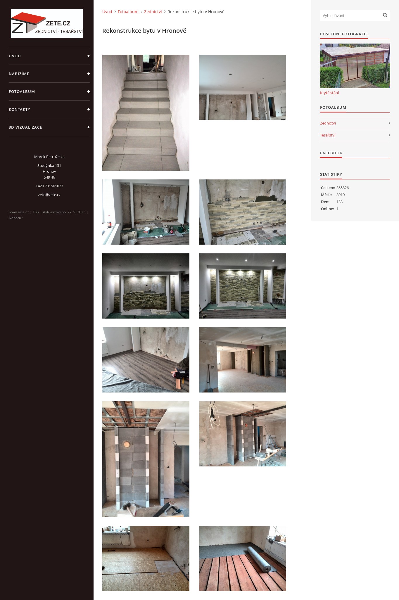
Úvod (15, 55)
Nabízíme (19, 73)
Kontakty (19, 109)
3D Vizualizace (25, 127)
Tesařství (327, 135)
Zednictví (153, 11)
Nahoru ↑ (16, 217)
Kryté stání (329, 92)
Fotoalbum (22, 91)
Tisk (36, 212)
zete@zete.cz (49, 194)
